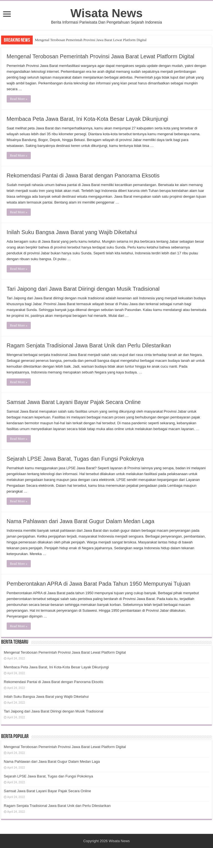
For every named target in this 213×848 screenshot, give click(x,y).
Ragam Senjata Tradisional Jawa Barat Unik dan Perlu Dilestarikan (89, 345)
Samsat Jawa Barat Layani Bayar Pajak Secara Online (74, 402)
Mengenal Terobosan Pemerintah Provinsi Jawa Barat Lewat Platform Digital (90, 40)
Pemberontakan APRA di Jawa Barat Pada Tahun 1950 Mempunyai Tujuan (98, 584)
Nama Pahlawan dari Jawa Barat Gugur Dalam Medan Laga (80, 521)
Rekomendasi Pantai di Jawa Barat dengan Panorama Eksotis (83, 175)
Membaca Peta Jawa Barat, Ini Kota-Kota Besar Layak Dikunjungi (87, 119)
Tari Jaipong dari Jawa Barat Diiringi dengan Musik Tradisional (83, 289)
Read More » (18, 99)
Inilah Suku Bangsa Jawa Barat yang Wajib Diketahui (72, 232)
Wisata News (106, 13)
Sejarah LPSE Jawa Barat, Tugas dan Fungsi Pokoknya (75, 459)
